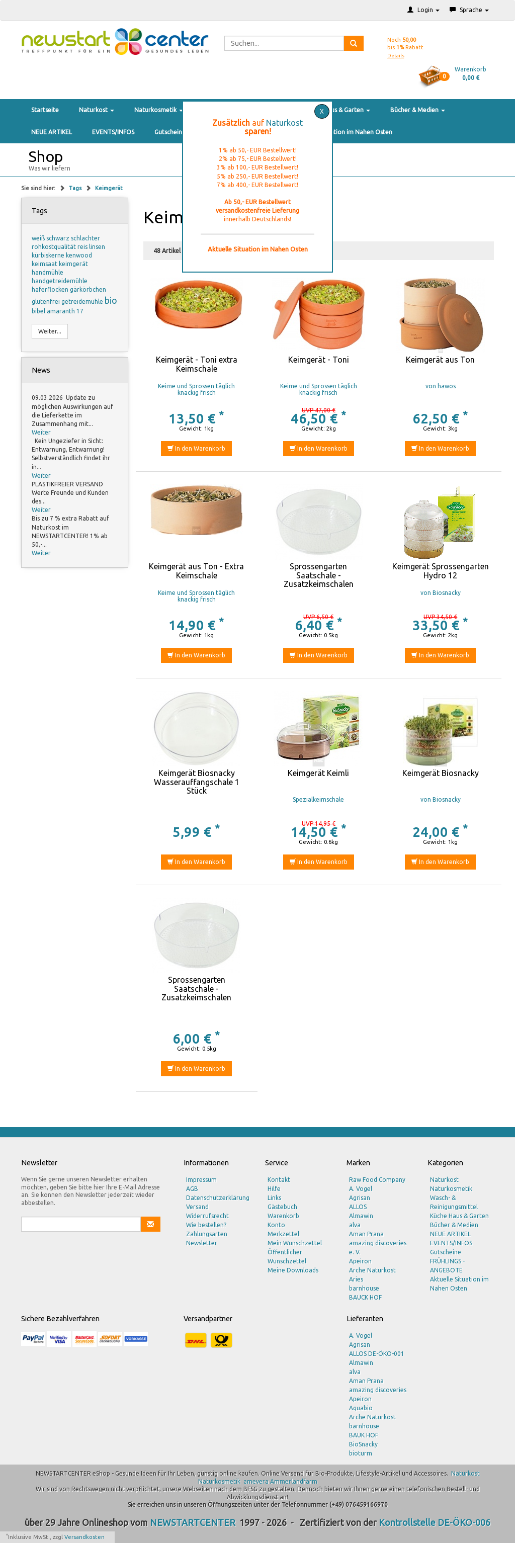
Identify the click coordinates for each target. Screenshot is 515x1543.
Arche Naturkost (372, 1270)
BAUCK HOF (365, 1297)
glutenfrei (46, 301)
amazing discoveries (377, 1390)
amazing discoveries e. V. (377, 1247)
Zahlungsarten (206, 1234)
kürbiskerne (49, 255)
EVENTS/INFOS (113, 132)
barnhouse (364, 1288)
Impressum (201, 1179)
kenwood (79, 255)
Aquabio (361, 1408)
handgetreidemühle (60, 281)
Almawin (361, 1216)
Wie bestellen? (206, 1225)
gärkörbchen (88, 289)
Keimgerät (109, 188)
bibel (39, 311)
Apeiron (360, 1261)
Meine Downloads (293, 1270)
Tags (76, 188)
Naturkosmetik (158, 110)
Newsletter (201, 1243)
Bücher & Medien (417, 110)
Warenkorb (283, 1216)
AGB (192, 1188)
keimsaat (45, 264)
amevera (256, 1481)
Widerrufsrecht (207, 1216)
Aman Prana (366, 1234)
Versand (197, 1207)
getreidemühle (83, 301)
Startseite (45, 110)
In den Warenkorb (196, 448)
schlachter (85, 238)
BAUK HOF (363, 1435)
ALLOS (358, 1207)
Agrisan (359, 1197)
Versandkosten (84, 1537)
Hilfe (274, 1188)
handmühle (47, 272)
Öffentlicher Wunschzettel (287, 1256)
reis (83, 246)
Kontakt (279, 1179)
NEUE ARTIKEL (51, 132)
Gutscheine (170, 132)
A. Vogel (360, 1188)
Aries (356, 1279)
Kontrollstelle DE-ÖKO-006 (434, 1522)
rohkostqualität (54, 246)
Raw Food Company (377, 1179)
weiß (39, 238)
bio (111, 300)
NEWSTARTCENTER (192, 1522)
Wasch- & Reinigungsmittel (454, 1202)
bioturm (360, 1453)
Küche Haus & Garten (337, 110)
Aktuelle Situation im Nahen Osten (343, 132)
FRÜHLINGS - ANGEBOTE (447, 1265)
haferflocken (51, 289)
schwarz (58, 238)
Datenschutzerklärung (217, 1197)
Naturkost (96, 110)
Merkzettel (283, 1234)
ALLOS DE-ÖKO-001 (376, 1353)
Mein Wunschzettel (295, 1243)
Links (274, 1197)
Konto (276, 1225)
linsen (97, 246)
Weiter (41, 432)
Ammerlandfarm (293, 1481)
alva (355, 1225)
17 (79, 311)
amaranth (61, 311)
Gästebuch (282, 1207)
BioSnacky (363, 1444)
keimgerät (73, 264)
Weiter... (49, 331)
